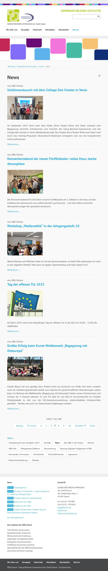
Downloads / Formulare (19, 454)
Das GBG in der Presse (73, 443)
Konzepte (26, 562)
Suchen (98, 17)
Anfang (19, 425)
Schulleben (51, 562)
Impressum (73, 454)
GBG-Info (13, 448)
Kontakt (47, 443)
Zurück (33, 425)
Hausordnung (50, 448)
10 (69, 425)
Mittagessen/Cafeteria (30, 448)
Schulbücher (38, 454)
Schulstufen (65, 562)
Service (41, 66)
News (57, 443)
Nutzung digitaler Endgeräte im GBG (76, 448)
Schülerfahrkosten (56, 454)
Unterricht (38, 562)
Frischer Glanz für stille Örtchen (24, 498)
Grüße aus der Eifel (19, 505)
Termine (90, 443)
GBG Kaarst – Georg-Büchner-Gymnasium (22, 66)
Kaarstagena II (17, 487)
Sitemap (35, 460)
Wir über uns (12, 562)
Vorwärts (79, 425)
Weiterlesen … (14, 144)
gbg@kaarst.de (64, 507)
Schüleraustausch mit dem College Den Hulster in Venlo (47, 90)
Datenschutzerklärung (18, 460)
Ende (92, 425)
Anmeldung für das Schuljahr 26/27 (24, 443)
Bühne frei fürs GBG (19, 502)
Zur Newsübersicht (15, 517)
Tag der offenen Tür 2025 (25, 284)
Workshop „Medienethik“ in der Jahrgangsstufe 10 (43, 226)
